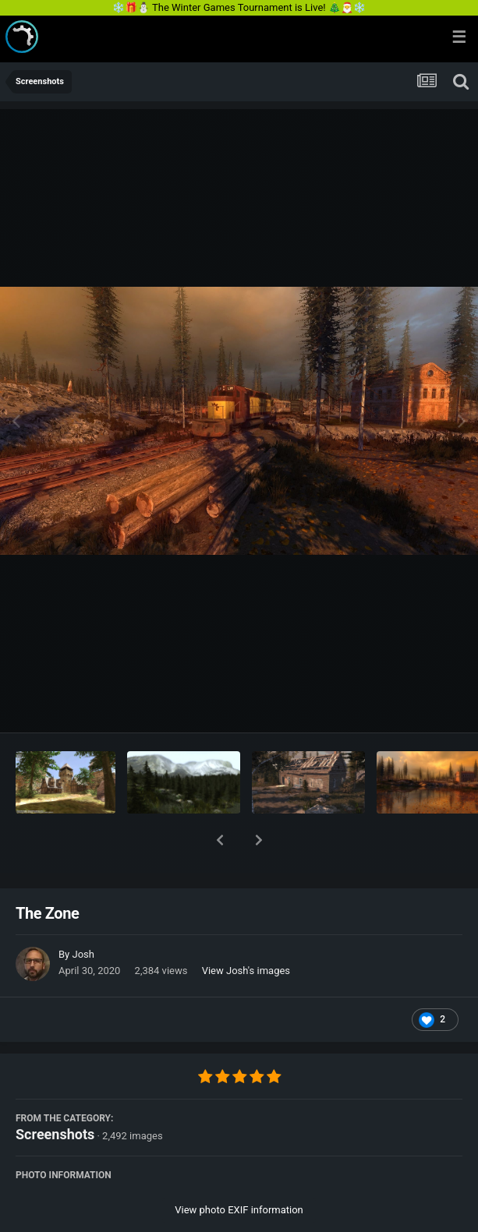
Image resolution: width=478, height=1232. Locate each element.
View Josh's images (246, 930)
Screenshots (55, 1094)
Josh (83, 914)
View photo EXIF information (239, 1169)
